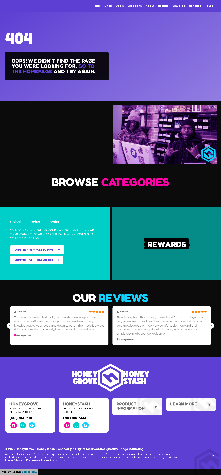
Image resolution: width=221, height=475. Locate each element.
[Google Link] (32, 425)
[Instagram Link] (23, 425)
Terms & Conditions (37, 460)
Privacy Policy (12, 460)
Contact (195, 6)
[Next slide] (211, 326)
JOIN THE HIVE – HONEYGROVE (37, 249)
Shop (108, 6)
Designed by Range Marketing (122, 449)
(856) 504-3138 (20, 418)
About (150, 6)
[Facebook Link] (13, 425)
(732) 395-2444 (74, 418)
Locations (135, 6)
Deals (120, 6)
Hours (209, 6)
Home (96, 6)
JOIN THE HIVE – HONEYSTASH (37, 260)
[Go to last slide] (10, 326)
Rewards (178, 6)
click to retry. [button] (29, 472)
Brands (163, 6)
